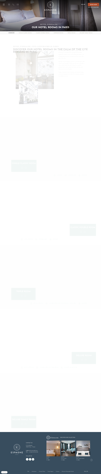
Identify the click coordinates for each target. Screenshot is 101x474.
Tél (13, 4)
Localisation (9, 4)
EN (82, 4)
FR (84, 4)
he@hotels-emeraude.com (32, 450)
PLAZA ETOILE (68, 451)
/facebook (27, 459)
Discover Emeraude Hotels (68, 471)
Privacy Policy (42, 471)
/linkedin (33, 459)
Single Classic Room (25, 32)
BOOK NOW (93, 4)
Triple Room (71, 32)
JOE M (53, 451)
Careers (57, 471)
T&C (28, 471)
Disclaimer (34, 471)
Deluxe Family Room (86, 32)
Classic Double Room (42, 32)
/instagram (30, 459)
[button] (91, 460)
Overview (11, 32)
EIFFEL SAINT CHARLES (83, 451)
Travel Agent (50, 471)
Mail (18, 4)
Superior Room (58, 32)
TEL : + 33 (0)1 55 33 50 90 (32, 452)
